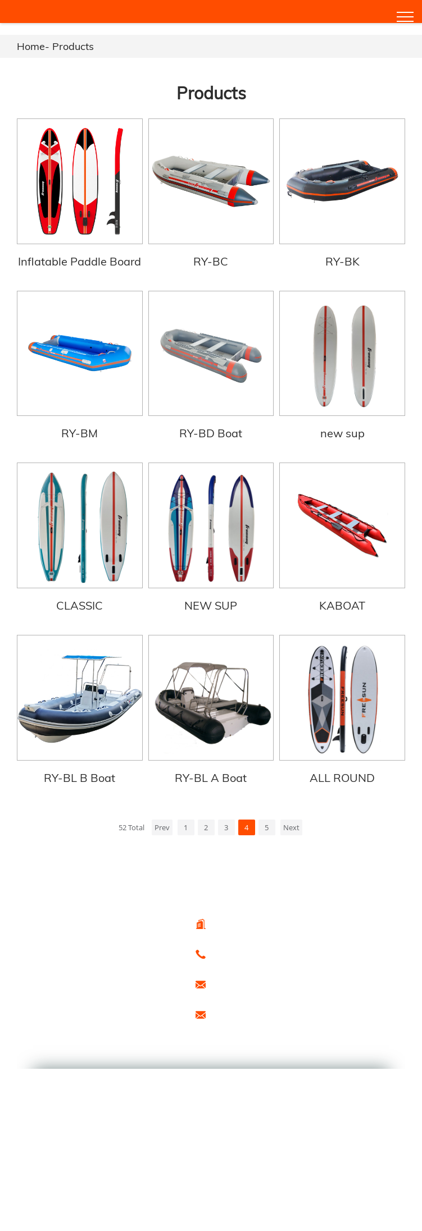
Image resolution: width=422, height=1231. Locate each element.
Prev (162, 821)
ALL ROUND (342, 772)
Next (291, 821)
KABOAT (343, 601)
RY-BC (210, 260)
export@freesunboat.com (253, 978)
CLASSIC (79, 601)
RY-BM (79, 430)
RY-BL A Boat (211, 772)
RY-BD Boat (210, 430)
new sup (343, 430)
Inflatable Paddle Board (78, 260)
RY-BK (343, 260)
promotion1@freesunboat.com (262, 1008)
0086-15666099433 (243, 947)
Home (31, 46)
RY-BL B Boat (79, 772)
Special (124, 1009)
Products (73, 46)
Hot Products (41, 1009)
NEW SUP (210, 601)
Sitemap (87, 1009)
